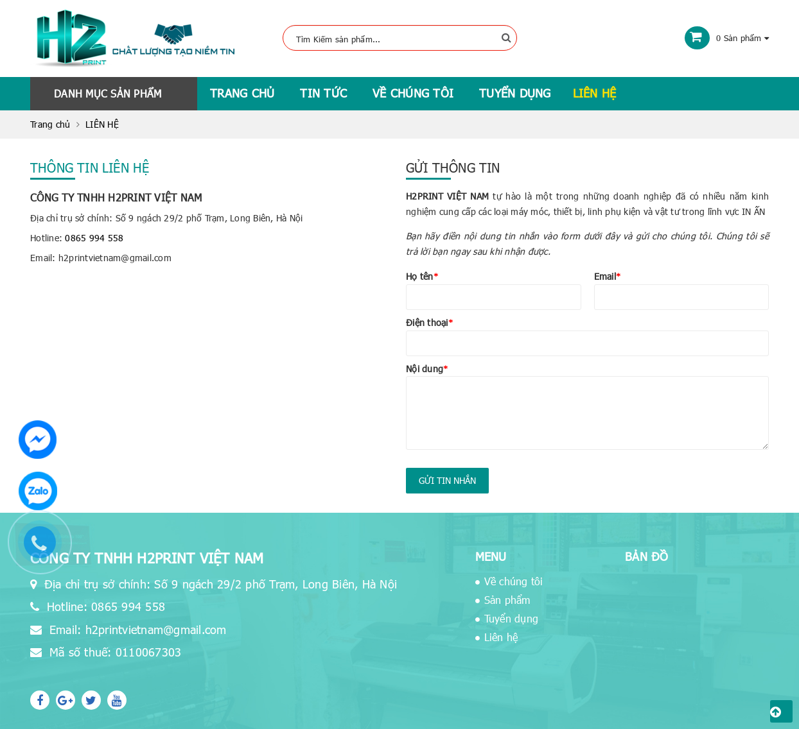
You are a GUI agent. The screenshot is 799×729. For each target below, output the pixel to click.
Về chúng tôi (413, 92)
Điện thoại (429, 322)
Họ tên (422, 276)
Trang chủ (242, 92)
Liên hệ (595, 92)
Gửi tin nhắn (447, 480)
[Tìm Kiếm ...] (400, 38)
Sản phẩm (507, 599)
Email (607, 276)
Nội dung (427, 369)
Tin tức (323, 92)
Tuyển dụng (515, 92)
